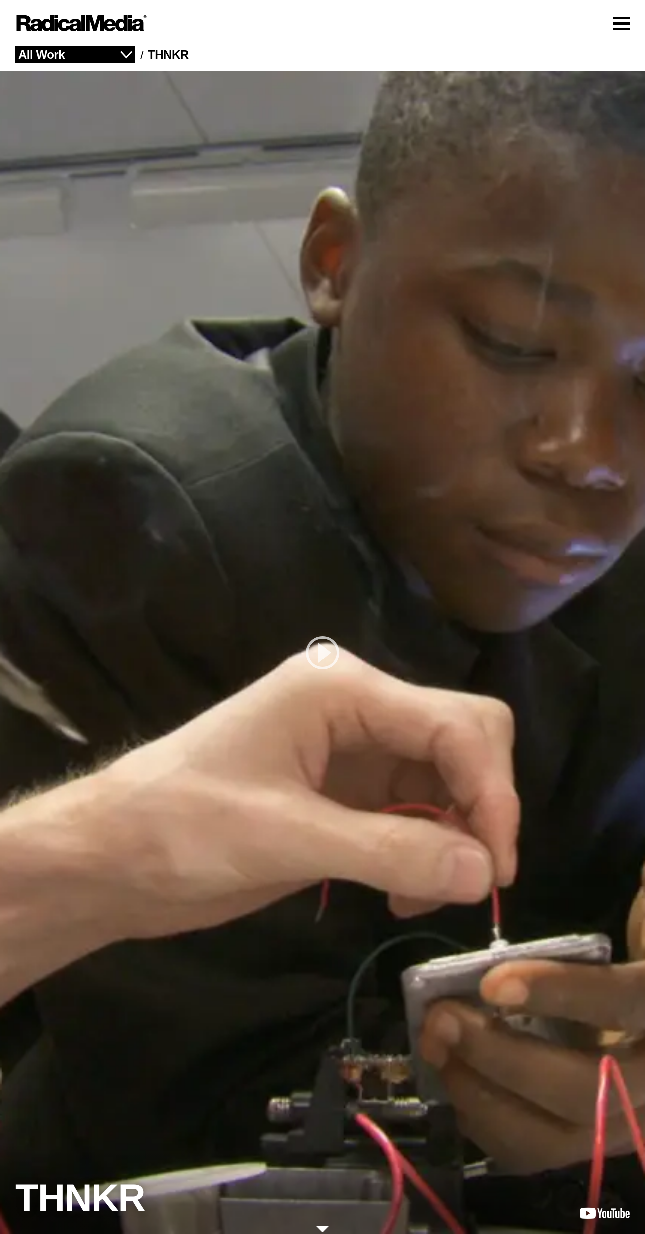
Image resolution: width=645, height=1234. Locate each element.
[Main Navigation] (322, 23)
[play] (322, 652)
